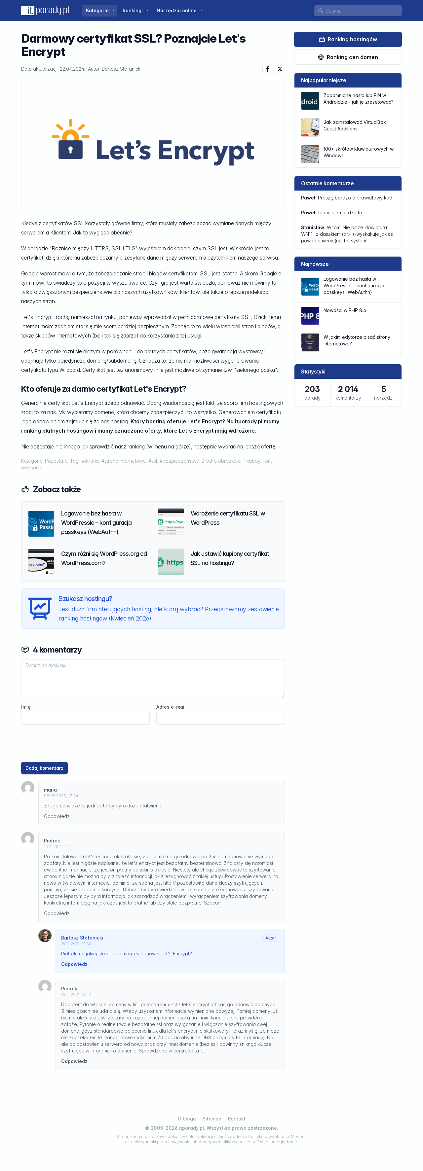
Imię (26, 707)
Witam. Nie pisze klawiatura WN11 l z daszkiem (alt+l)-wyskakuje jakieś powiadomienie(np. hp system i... (347, 234)
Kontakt (237, 1118)
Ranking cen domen (348, 57)
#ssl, (154, 461)
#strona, (91, 461)
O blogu (187, 1118)
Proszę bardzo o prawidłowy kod (346, 197)
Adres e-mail (171, 707)
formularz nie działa (331, 212)
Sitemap (212, 1118)
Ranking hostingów (348, 39)
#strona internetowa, (124, 461)
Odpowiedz (57, 816)
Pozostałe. (57, 461)
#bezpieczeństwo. (181, 461)
